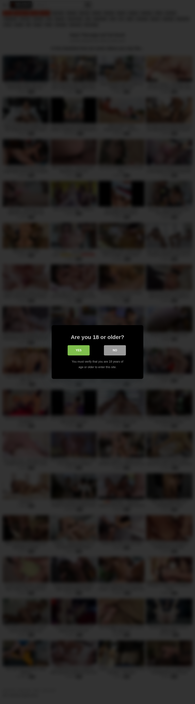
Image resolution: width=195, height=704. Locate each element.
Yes (79, 350)
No (115, 350)
